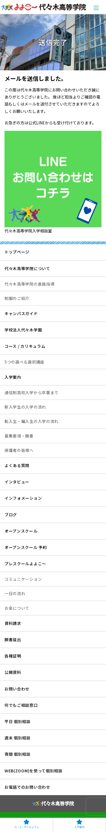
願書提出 (13, 639)
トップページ (17, 252)
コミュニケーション (23, 579)
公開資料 (13, 672)
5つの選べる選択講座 (24, 362)
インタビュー (17, 482)
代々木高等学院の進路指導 (29, 284)
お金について (17, 608)
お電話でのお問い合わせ (27, 787)
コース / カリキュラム (25, 346)
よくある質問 (17, 465)
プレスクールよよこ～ (25, 563)
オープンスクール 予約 (26, 547)
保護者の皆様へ (19, 450)
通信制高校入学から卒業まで (32, 392)
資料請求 (13, 623)
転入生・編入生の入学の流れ (32, 421)
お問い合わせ (17, 689)
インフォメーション (23, 498)
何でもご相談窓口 (21, 705)
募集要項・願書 (19, 436)
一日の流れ (15, 593)
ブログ (11, 514)
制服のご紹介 (17, 298)
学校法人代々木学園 (23, 330)
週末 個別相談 (18, 738)
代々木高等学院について (27, 268)
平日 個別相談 (18, 721)
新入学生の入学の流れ (25, 407)
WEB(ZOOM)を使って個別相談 (33, 770)
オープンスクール (21, 531)
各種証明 (13, 656)
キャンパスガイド (21, 313)
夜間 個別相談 (18, 754)
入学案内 (13, 377)
